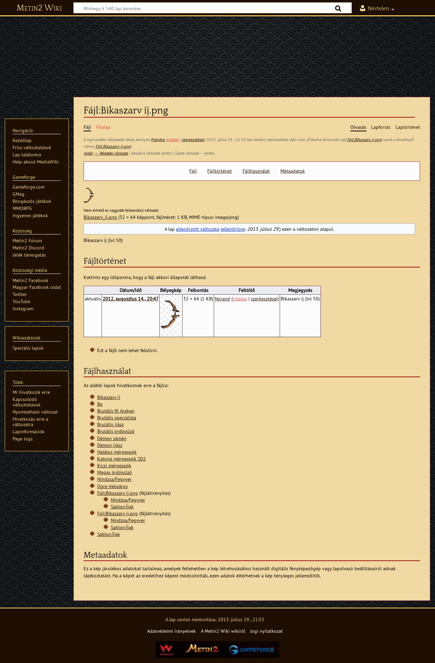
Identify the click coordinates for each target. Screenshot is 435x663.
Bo (100, 404)
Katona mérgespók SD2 (121, 458)
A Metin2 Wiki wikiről (223, 631)
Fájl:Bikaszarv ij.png (364, 139)
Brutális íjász (110, 424)
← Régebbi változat (111, 153)
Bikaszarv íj (108, 397)
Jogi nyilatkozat (266, 631)
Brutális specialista (116, 417)
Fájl (193, 171)
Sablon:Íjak (122, 506)
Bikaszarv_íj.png (100, 217)
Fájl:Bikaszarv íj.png (112, 146)
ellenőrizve (233, 229)
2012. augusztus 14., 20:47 (131, 298)
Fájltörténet (219, 171)
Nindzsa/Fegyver (114, 479)
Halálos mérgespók (117, 452)
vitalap (173, 139)
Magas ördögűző (114, 472)
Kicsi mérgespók (114, 465)
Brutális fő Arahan (116, 410)
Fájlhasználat (256, 171)
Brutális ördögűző (116, 431)
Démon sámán (111, 438)
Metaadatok (292, 171)
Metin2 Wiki (39, 8)
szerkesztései (193, 139)
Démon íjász (109, 445)
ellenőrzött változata (197, 229)
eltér (89, 153)
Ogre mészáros (112, 486)
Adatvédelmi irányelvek (171, 631)
